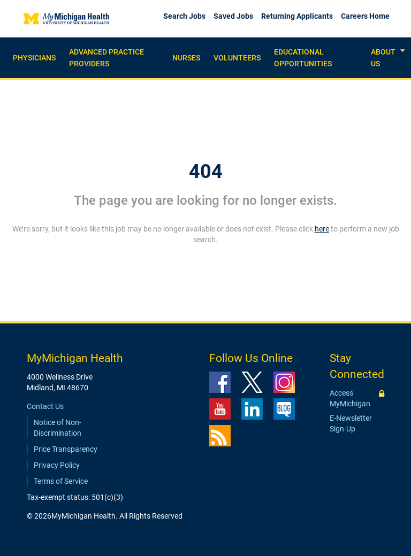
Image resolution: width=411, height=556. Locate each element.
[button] (402, 51)
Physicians (34, 57)
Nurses (186, 57)
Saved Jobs (233, 16)
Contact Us (45, 406)
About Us (383, 58)
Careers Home (365, 16)
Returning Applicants (297, 16)
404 (206, 171)
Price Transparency (65, 449)
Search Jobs (184, 16)
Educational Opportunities (303, 58)
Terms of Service (61, 481)
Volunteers (237, 57)
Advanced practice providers (106, 58)
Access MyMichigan (350, 398)
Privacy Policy (57, 465)
